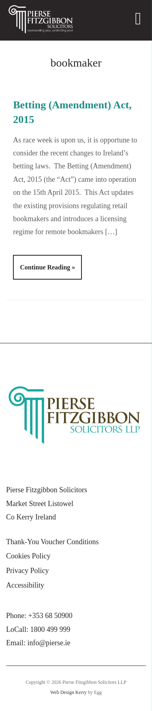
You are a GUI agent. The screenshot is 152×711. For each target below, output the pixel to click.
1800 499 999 (50, 629)
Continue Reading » (47, 267)
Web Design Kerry (68, 692)
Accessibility (25, 585)
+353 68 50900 (50, 616)
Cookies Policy (28, 556)
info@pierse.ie (49, 643)
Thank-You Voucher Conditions (52, 542)
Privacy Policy (27, 571)
